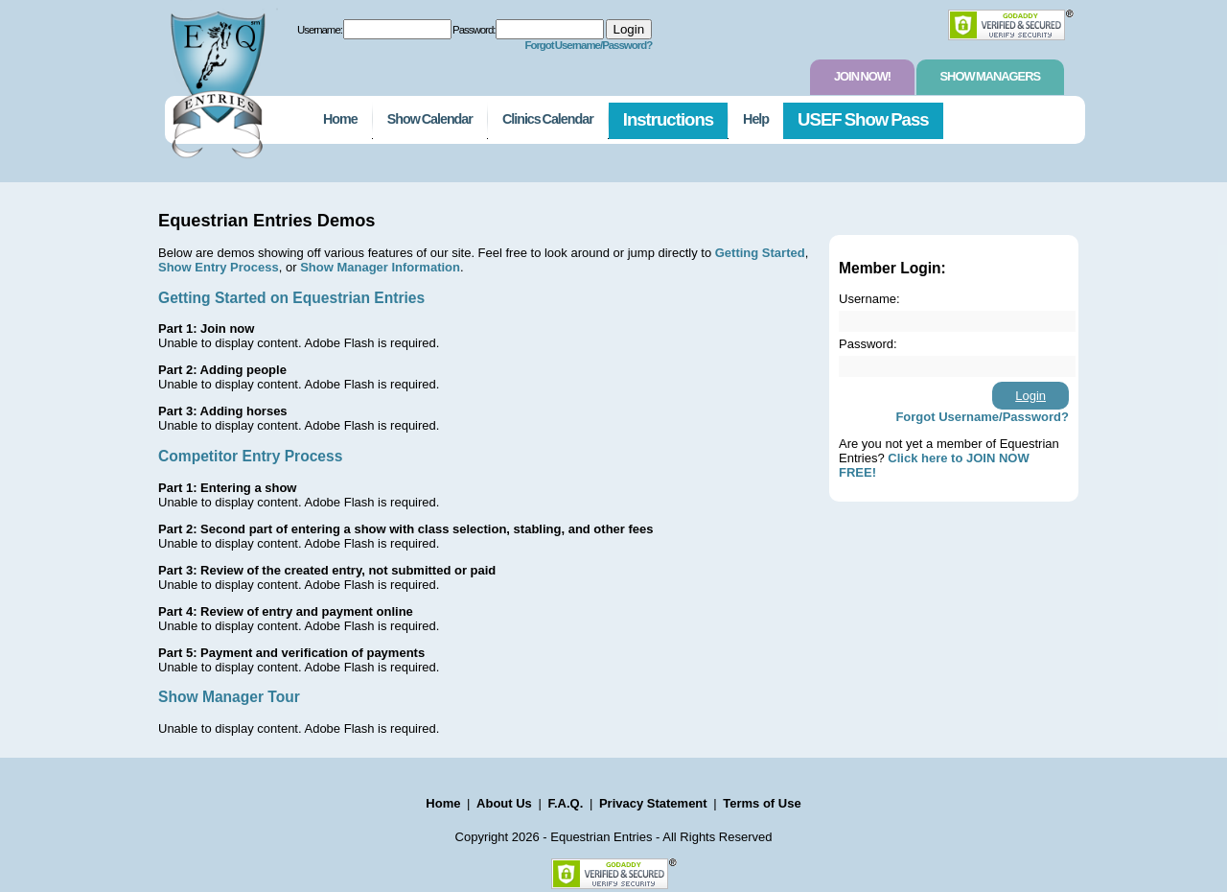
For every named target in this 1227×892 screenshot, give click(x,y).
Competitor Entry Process (250, 456)
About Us (504, 803)
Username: (319, 29)
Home (340, 119)
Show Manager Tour (229, 697)
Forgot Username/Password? (588, 45)
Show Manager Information (380, 267)
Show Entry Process (218, 267)
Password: (473, 29)
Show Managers (990, 76)
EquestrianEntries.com (215, 79)
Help (756, 119)
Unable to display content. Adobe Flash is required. (298, 343)
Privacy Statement (653, 803)
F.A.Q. (565, 803)
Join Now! (862, 76)
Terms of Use (761, 803)
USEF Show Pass (863, 119)
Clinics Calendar (547, 119)
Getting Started (760, 253)
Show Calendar (430, 119)
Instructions (668, 119)
